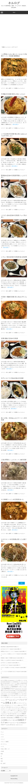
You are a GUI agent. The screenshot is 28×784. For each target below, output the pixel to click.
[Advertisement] (14, 30)
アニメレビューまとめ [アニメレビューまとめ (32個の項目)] (13, 697)
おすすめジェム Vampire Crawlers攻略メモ (10, 662)
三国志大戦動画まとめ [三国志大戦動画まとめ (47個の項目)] (11, 715)
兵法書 (2, 751)
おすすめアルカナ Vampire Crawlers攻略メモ (10, 665)
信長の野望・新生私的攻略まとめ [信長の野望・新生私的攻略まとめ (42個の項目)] (8, 717)
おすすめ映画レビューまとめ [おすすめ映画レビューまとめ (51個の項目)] (18, 693)
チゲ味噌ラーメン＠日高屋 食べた (12, 499)
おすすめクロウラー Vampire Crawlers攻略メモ (11, 649)
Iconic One (6, 782)
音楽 (2, 761)
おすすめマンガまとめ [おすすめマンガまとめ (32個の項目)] (7, 693)
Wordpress (20, 782)
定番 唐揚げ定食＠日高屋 (9, 338)
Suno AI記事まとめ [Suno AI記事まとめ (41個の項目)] (7, 686)
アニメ (2, 732)
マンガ (2, 746)
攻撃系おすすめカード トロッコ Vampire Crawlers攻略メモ (13, 651)
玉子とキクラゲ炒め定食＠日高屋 (12, 378)
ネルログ (14, 2)
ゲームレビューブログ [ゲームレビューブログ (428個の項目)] (15, 700)
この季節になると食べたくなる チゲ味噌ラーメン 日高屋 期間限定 (14, 55)
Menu (14, 12)
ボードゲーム (4, 744)
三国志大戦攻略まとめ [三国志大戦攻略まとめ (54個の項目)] (21, 715)
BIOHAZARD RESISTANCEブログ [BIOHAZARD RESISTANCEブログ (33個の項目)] (7, 681)
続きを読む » (16, 124)
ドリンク (3, 739)
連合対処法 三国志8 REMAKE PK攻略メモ (9, 646)
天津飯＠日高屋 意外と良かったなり (13, 94)
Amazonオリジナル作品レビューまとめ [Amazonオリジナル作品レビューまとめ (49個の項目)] (18, 680)
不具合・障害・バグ (5, 748)
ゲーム (2, 734)
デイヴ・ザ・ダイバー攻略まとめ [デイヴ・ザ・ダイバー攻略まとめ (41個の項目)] (15, 705)
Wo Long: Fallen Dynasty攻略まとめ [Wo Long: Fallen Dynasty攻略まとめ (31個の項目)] (11, 692)
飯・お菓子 (8, 88)
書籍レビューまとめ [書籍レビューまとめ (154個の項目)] (10, 720)
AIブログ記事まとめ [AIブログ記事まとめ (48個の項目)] (5, 680)
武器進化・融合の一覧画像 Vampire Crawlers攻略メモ (12, 657)
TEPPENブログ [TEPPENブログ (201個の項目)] (9, 689)
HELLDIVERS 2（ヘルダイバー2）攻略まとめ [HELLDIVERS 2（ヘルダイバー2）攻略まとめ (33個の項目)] (13, 683)
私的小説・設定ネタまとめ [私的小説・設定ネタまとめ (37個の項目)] (17, 724)
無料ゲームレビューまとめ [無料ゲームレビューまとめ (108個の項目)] (13, 722)
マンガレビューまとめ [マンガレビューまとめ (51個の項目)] (21, 708)
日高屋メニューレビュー (19, 88)
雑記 (2, 758)
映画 (2, 753)
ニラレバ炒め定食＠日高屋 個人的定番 (14, 257)
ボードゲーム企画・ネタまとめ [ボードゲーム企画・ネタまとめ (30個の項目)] (9, 708)
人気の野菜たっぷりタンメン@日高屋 (13, 460)
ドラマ (2, 736)
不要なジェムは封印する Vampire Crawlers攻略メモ (12, 660)
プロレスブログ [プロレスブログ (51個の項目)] (14, 707)
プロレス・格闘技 (5, 741)
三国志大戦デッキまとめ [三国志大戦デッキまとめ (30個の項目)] (16, 713)
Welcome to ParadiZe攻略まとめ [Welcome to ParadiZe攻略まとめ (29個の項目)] (11, 690)
